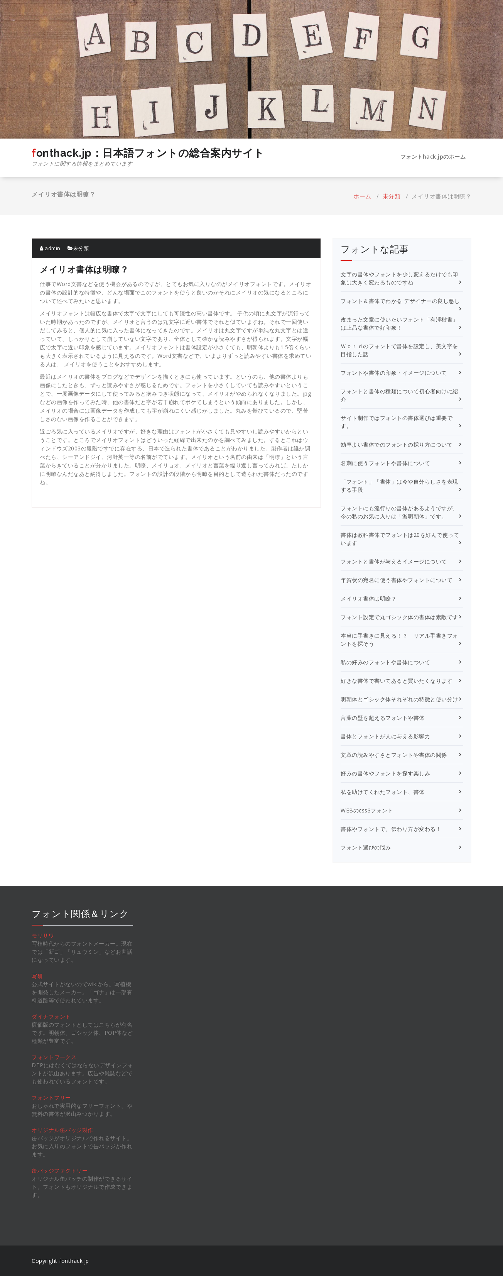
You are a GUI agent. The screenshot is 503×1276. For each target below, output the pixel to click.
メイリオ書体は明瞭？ (369, 598)
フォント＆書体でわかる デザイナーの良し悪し (400, 301)
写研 (37, 976)
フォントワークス (54, 1057)
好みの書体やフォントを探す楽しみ (385, 773)
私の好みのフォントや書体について (385, 662)
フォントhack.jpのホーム (433, 156)
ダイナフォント (51, 1016)
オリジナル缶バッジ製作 (62, 1130)
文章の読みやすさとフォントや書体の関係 (394, 754)
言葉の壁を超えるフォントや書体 (383, 717)
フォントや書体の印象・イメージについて (394, 372)
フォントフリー (51, 1097)
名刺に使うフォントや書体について (385, 463)
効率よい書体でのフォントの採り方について (396, 444)
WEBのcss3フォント (367, 810)
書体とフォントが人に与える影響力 (385, 736)
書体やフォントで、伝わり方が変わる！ (391, 829)
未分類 (392, 196)
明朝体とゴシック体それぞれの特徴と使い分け (399, 699)
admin (50, 248)
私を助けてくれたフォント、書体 (383, 791)
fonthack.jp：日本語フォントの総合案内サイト (148, 157)
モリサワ (43, 935)
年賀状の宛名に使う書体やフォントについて (396, 580)
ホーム (362, 196)
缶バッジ (43, 1170)
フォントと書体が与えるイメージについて (394, 561)
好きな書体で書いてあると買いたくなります (396, 680)
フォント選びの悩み (366, 847)
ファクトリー (71, 1170)
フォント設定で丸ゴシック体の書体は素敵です (399, 617)
